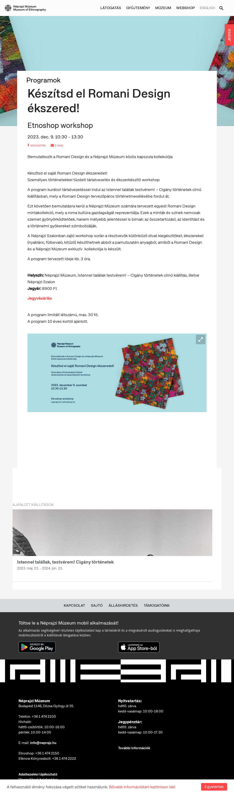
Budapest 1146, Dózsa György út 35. (46, 706)
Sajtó (97, 605)
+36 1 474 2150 (47, 753)
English (207, 7)
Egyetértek (214, 786)
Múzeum (163, 7)
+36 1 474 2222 (64, 758)
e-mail (57, 145)
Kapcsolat (74, 605)
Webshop (185, 7)
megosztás (36, 145)
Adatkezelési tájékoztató (38, 774)
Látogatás (110, 7)
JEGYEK (229, 35)
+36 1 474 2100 (44, 716)
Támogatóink (157, 605)
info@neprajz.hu (43, 743)
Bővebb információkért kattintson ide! (142, 786)
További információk (134, 748)
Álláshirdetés (123, 605)
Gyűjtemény (138, 7)
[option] (112, 542)
